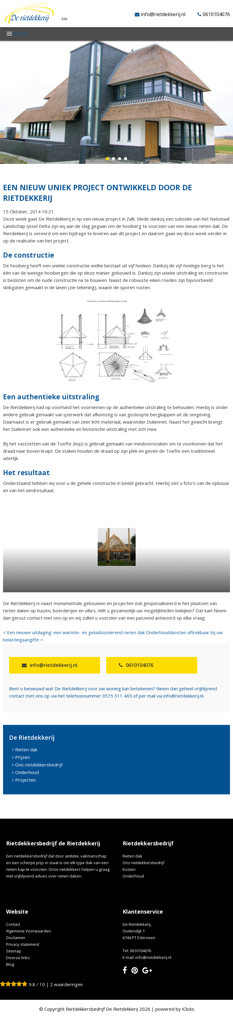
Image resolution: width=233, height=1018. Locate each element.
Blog (10, 964)
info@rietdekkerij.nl (163, 14)
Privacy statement (22, 944)
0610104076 (216, 14)
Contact (13, 924)
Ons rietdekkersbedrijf (38, 765)
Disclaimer (15, 937)
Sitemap (13, 951)
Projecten (25, 780)
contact (17, 696)
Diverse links (18, 957)
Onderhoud (27, 772)
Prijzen (22, 757)
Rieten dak (26, 749)
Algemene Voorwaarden (28, 931)
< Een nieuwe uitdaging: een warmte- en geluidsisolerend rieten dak (74, 632)
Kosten (129, 869)
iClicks (188, 1009)
